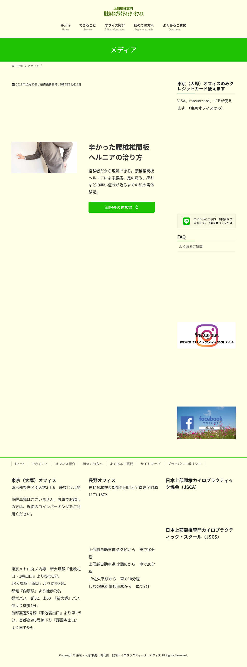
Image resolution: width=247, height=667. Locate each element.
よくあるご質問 (191, 246)
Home (19, 463)
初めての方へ (92, 463)
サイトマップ (150, 463)
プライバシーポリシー (184, 463)
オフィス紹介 (65, 463)
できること (39, 463)
